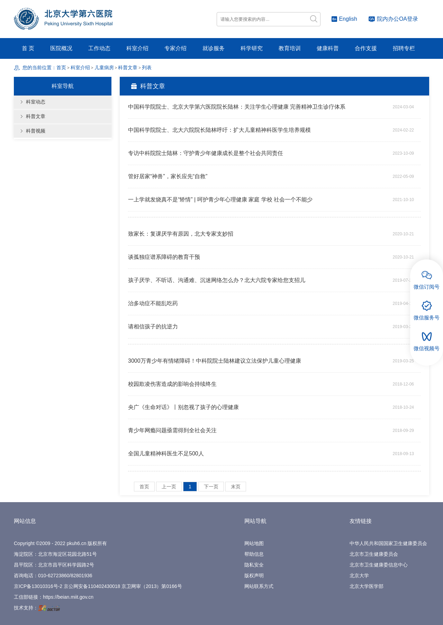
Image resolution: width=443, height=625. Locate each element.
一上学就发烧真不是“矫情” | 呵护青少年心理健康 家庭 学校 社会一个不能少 (220, 199)
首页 (61, 67)
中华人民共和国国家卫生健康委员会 (388, 543)
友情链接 (361, 521)
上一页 (169, 486)
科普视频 (35, 131)
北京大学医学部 (366, 586)
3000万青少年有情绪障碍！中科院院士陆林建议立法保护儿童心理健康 (214, 361)
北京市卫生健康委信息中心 (379, 565)
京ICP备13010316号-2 (38, 586)
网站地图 (254, 543)
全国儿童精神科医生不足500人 (166, 453)
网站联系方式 (258, 586)
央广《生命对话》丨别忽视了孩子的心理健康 (183, 407)
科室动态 (35, 102)
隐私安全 (254, 565)
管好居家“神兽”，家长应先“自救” (167, 176)
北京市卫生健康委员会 (374, 554)
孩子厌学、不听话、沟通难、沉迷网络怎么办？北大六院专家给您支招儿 (216, 280)
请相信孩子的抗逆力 (153, 326)
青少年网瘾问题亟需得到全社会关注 (172, 430)
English (344, 19)
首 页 (28, 48)
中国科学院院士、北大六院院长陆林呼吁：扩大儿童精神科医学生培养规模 (219, 130)
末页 (236, 486)
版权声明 (254, 575)
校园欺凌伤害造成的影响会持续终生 (172, 384)
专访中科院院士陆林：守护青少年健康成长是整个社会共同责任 (205, 153)
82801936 (81, 575)
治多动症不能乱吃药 (153, 303)
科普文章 (35, 116)
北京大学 (359, 575)
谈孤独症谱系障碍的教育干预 (164, 257)
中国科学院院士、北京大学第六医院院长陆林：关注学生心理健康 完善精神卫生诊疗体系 (236, 107)
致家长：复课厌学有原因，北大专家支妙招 (180, 234)
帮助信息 (254, 554)
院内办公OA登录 (393, 19)
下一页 (211, 486)
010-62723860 (53, 575)
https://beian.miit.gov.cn (68, 597)
